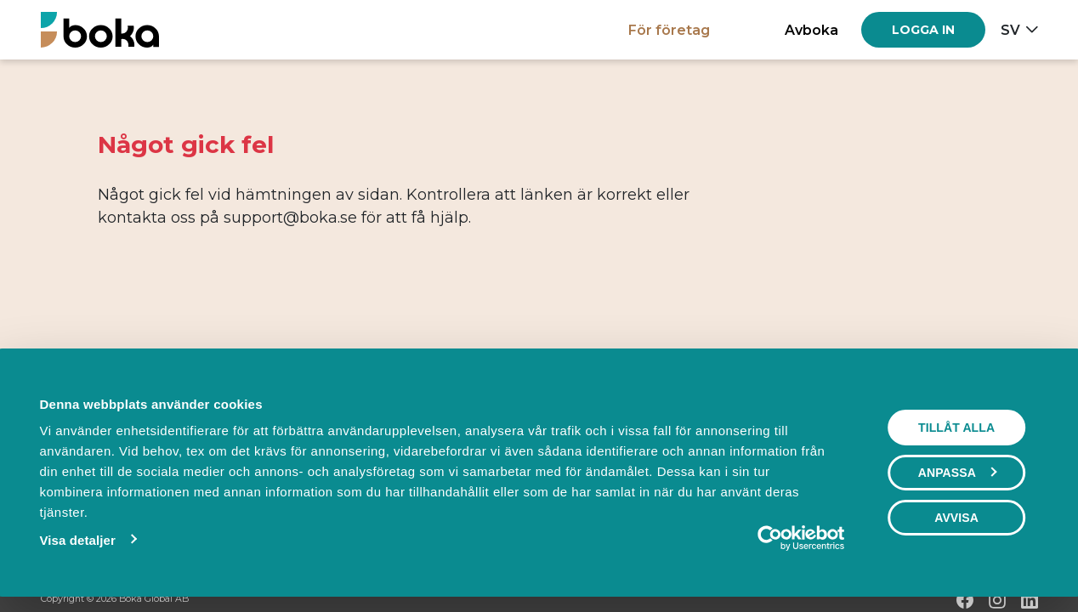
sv (1010, 29)
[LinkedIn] (1029, 600)
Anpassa (957, 472)
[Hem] (100, 29)
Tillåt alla (956, 427)
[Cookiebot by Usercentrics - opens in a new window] (769, 538)
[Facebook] (964, 600)
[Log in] (923, 30)
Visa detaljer (77, 540)
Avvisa (956, 517)
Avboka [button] (811, 29)
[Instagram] (997, 600)
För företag (669, 29)
